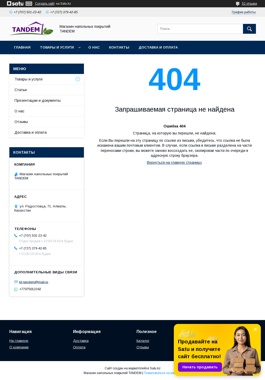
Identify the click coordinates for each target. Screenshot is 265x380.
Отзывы (21, 122)
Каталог (143, 341)
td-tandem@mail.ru (33, 282)
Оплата (79, 347)
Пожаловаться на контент (163, 373)
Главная (22, 47)
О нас (94, 47)
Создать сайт (45, 3)
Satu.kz (155, 368)
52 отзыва (249, 3)
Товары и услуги (57, 47)
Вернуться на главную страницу (174, 162)
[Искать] (249, 29)
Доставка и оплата (158, 47)
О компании (18, 347)
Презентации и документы (38, 100)
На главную (18, 341)
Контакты (119, 47)
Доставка (81, 341)
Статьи (21, 90)
